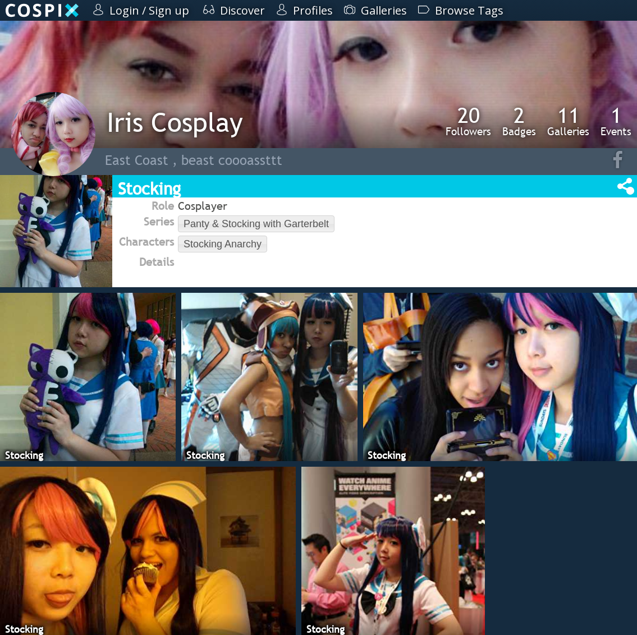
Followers (468, 121)
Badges (519, 121)
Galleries (568, 121)
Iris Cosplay (175, 122)
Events (616, 121)
